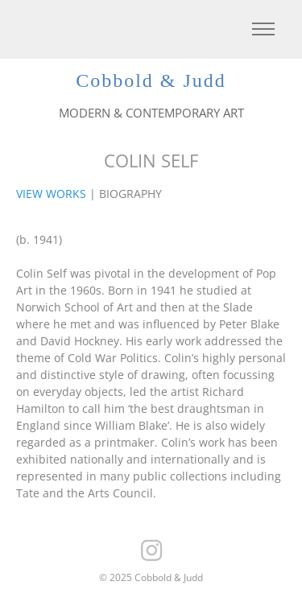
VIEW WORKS (51, 193)
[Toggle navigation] (263, 29)
